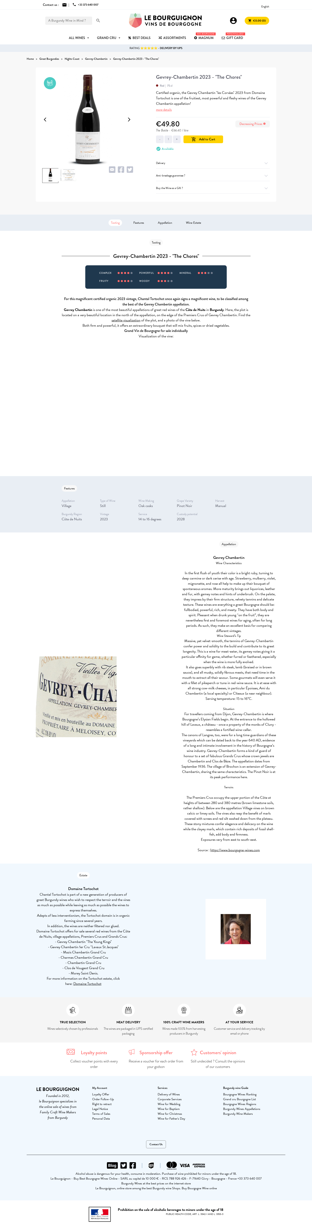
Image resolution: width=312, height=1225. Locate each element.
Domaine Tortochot (87, 983)
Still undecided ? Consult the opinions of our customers (218, 1064)
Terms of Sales (101, 1113)
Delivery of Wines (169, 1094)
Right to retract (102, 1104)
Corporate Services (170, 1099)
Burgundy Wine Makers (238, 1113)
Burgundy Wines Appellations (241, 1108)
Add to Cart (203, 139)
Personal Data (101, 1118)
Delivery (213, 163)
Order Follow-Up (103, 1099)
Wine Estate (193, 222)
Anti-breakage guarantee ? (213, 175)
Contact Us (156, 1144)
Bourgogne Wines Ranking (239, 1094)
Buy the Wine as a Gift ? (213, 188)
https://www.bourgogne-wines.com (235, 850)
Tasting (115, 222)
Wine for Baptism (169, 1108)
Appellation (165, 222)
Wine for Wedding (169, 1104)
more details (164, 109)
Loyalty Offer (100, 1094)
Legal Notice (100, 1108)
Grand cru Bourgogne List (239, 1099)
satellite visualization (126, 320)
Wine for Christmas (170, 1113)
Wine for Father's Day (171, 1118)
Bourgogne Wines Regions (239, 1104)
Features (138, 222)
